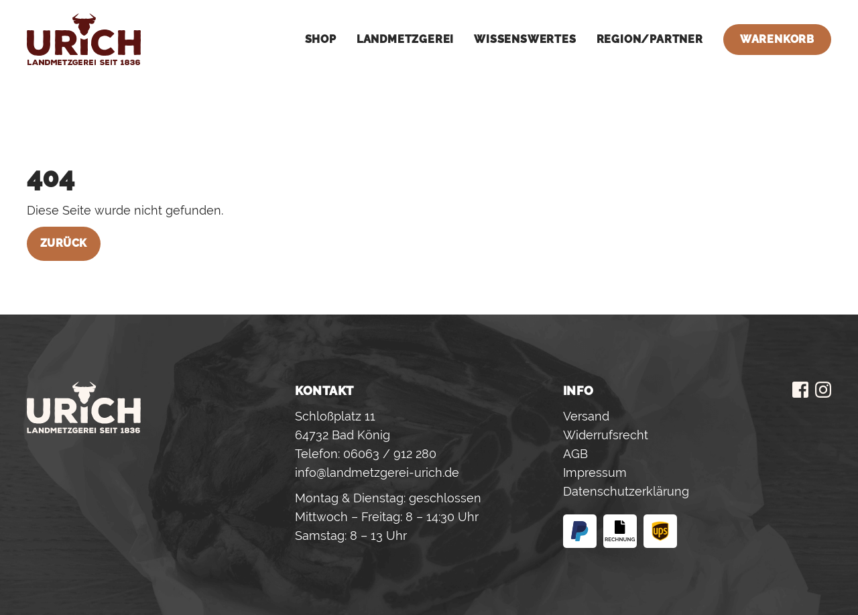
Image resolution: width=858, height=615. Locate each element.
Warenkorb (777, 39)
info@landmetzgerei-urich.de (377, 472)
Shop (320, 39)
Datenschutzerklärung (626, 491)
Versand (586, 416)
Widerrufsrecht (605, 435)
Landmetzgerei (405, 39)
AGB (575, 454)
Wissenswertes (525, 39)
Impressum (595, 472)
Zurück (63, 243)
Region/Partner (650, 39)
